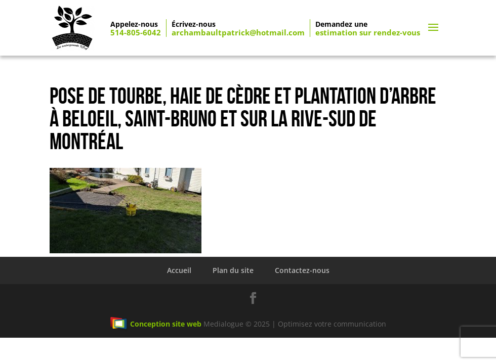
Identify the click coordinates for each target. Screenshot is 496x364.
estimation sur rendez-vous (367, 32)
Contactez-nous (302, 270)
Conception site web (155, 324)
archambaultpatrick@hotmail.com (238, 32)
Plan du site (233, 270)
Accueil (179, 270)
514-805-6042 (135, 32)
